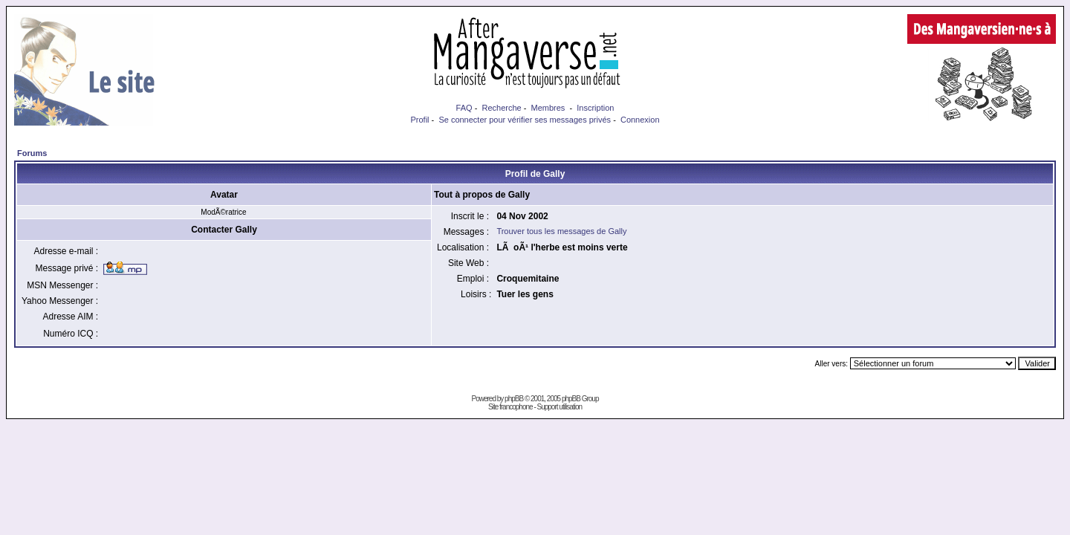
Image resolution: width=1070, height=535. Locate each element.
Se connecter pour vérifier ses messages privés (524, 119)
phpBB (514, 399)
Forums (32, 153)
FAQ (464, 107)
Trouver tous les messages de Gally (561, 231)
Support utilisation (560, 407)
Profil (419, 119)
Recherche (501, 107)
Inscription (595, 107)
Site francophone (510, 407)
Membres (548, 107)
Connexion (640, 119)
